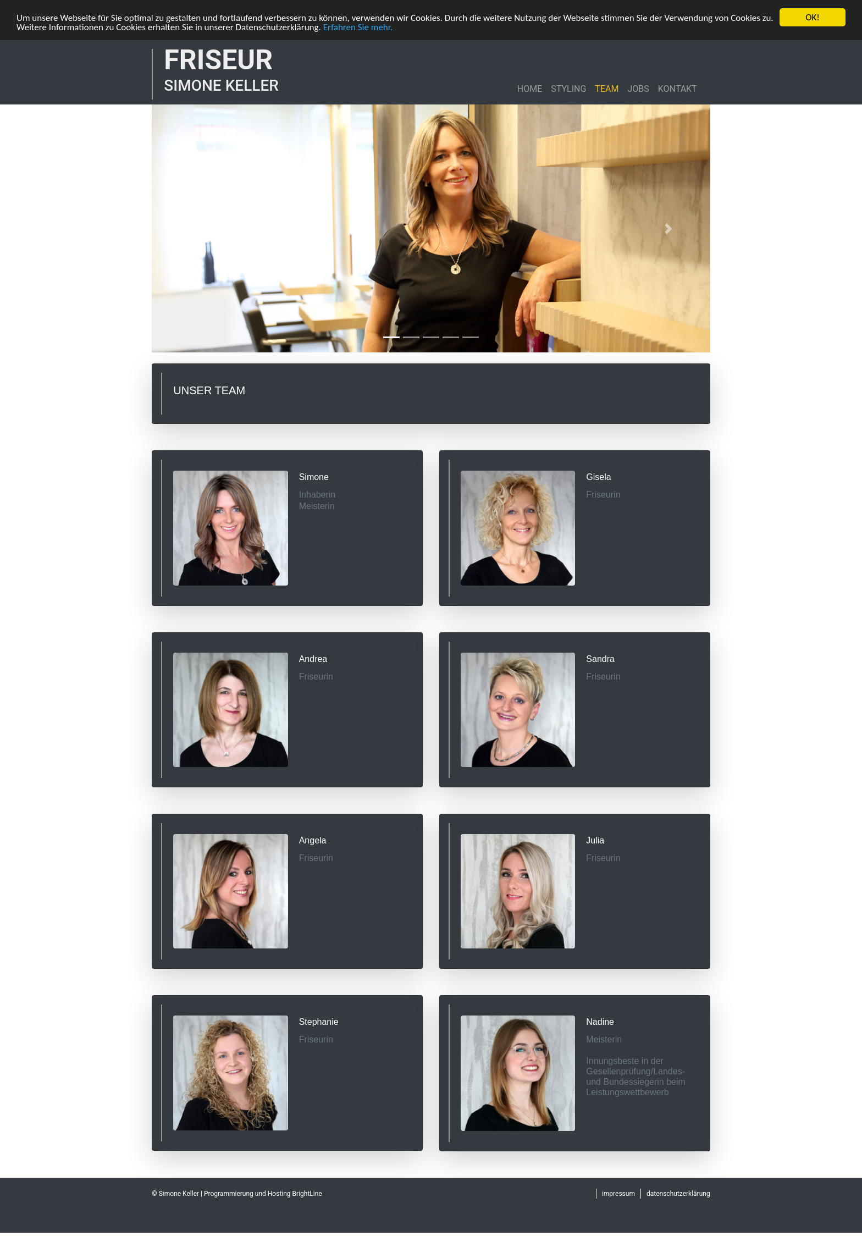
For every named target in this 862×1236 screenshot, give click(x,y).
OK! (812, 17)
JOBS (638, 89)
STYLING (568, 89)
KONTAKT (677, 89)
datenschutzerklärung (678, 1194)
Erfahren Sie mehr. (358, 26)
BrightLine (307, 1194)
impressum (618, 1194)
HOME (529, 89)
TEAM (606, 89)
